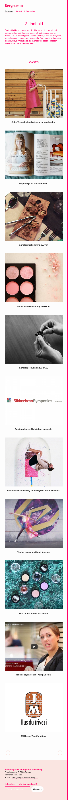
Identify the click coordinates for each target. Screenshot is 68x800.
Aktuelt (19, 11)
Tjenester (9, 11)
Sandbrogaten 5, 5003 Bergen (18, 772)
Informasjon (29, 11)
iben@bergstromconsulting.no (25, 777)
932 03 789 (17, 775)
